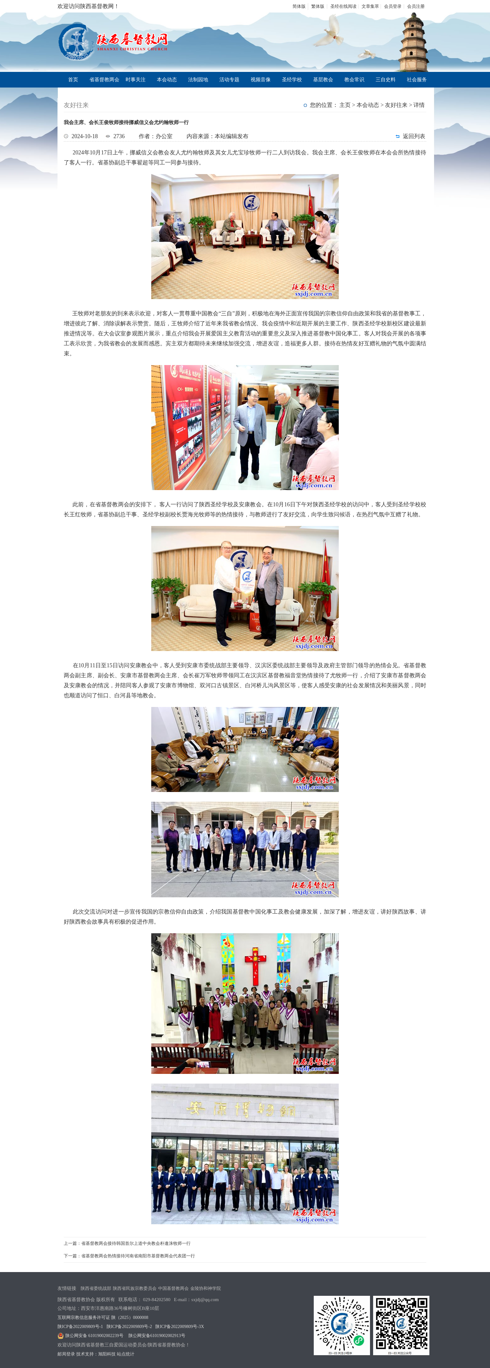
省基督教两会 (104, 79)
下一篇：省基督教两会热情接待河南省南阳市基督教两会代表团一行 (129, 1256)
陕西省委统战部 (96, 1288)
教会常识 (354, 79)
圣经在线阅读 (343, 6)
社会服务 (417, 79)
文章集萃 (370, 6)
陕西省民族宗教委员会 (135, 1288)
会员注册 (416, 6)
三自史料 (386, 79)
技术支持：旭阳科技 (96, 1354)
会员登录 (393, 6)
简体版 (299, 6)
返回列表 (414, 136)
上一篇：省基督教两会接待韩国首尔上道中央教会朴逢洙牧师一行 (127, 1243)
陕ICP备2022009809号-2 (129, 1326)
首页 (73, 79)
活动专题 (229, 79)
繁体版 (317, 6)
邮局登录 (66, 1354)
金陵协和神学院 (205, 1288)
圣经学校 (292, 79)
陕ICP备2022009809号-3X (179, 1326)
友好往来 (396, 105)
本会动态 (167, 79)
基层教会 (323, 79)
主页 (345, 105)
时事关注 (136, 79)
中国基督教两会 (173, 1288)
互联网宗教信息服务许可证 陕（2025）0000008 (103, 1317)
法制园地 (198, 79)
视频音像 (261, 79)
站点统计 (125, 1354)
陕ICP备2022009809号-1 (80, 1326)
